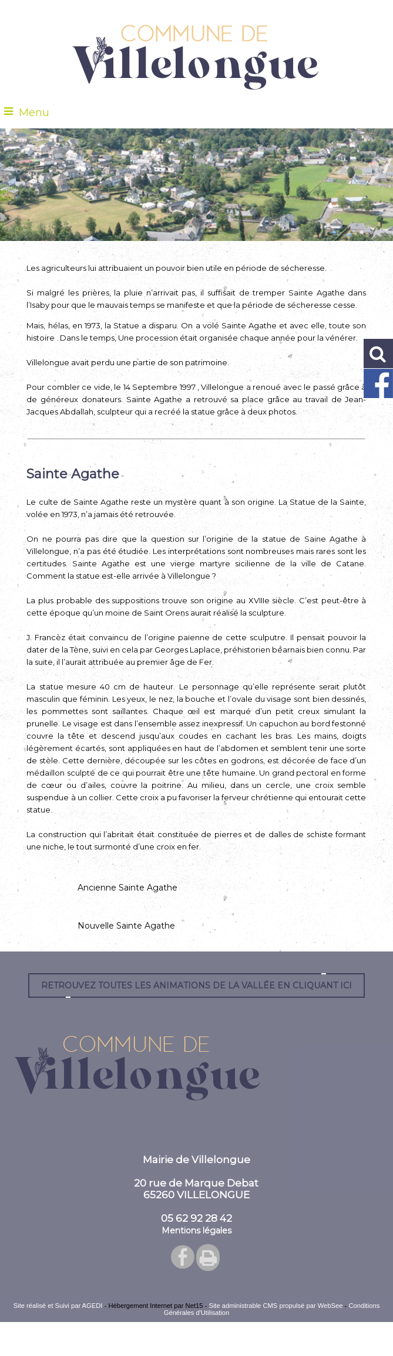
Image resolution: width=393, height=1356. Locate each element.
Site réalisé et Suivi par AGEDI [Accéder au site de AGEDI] (58, 1305)
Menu (34, 112)
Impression (208, 1257)
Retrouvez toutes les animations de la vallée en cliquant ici (196, 985)
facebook (182, 1256)
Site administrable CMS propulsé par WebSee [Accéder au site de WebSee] (275, 1305)
